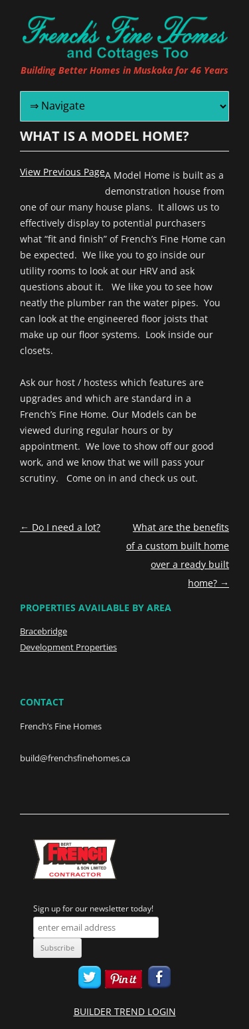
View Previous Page (62, 172)
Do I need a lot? (60, 527)
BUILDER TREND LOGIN (125, 1011)
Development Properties (68, 647)
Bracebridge (43, 631)
